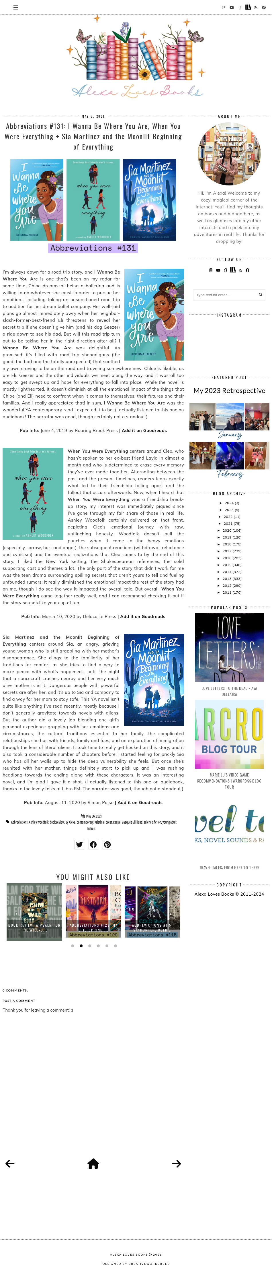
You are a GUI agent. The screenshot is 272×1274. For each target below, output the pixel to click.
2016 (227, 558)
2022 (229, 516)
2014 (227, 572)
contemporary (85, 822)
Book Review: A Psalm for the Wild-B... (34, 927)
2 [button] (80, 946)
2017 (227, 551)
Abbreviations (19, 822)
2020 (227, 530)
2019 (227, 537)
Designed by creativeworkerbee (136, 1263)
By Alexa (71, 822)
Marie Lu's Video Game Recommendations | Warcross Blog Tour (229, 781)
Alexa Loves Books (129, 1254)
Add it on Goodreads (144, 430)
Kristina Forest (103, 822)
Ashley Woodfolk (39, 822)
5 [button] (106, 946)
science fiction (152, 822)
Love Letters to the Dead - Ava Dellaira (229, 691)
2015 (227, 565)
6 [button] (115, 946)
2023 (230, 510)
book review (57, 822)
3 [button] (89, 946)
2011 (227, 592)
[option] (34, 912)
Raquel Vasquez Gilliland (127, 822)
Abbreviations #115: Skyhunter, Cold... (152, 927)
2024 (230, 503)
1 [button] (72, 946)
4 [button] (98, 946)
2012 (227, 585)
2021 (229, 523)
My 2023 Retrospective (229, 390)
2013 (227, 578)
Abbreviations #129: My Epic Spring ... (94, 927)
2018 (227, 544)
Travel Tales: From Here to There (229, 867)
